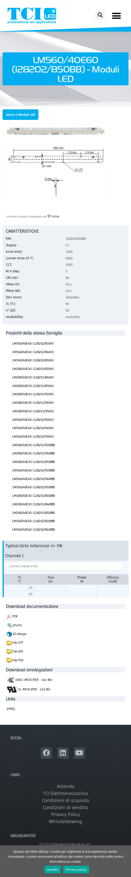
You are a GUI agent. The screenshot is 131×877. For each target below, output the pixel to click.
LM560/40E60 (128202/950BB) (33, 487)
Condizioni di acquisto (65, 800)
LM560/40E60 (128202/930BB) (33, 470)
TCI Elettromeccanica (65, 793)
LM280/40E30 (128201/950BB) (33, 462)
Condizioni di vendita (65, 807)
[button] (100, 15)
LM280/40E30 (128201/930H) (33, 394)
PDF (12, 616)
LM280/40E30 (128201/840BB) (33, 504)
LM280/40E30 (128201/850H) (33, 386)
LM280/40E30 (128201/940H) (33, 403)
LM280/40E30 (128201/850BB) (33, 513)
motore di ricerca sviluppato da (33, 216)
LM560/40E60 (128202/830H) (33, 343)
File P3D (17, 660)
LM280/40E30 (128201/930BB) (33, 445)
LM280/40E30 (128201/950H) (33, 411)
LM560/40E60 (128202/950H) (33, 436)
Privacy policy (76, 869)
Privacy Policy (65, 814)
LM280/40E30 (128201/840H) (33, 377)
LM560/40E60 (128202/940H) (33, 428)
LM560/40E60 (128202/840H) (33, 352)
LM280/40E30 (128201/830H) (33, 369)
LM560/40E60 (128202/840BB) (33, 529)
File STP (17, 643)
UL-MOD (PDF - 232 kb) (28, 689)
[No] (124, 861)
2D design (17, 634)
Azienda (65, 786)
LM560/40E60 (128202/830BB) (33, 521)
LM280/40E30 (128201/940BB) (33, 453)
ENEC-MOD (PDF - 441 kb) (29, 680)
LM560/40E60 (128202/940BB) (33, 479)
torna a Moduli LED (20, 115)
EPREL (11, 709)
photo (14, 625)
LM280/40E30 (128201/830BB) (33, 496)
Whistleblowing (65, 821)
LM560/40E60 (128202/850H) (33, 360)
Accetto (52, 869)
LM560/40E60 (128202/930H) (33, 420)
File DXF (17, 651)
